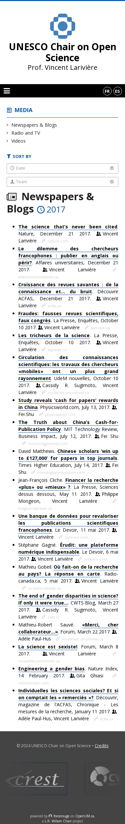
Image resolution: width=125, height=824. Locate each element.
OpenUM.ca (84, 816)
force (61, 816)
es (117, 91)
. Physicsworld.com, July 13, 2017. (68, 407)
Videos (19, 141)
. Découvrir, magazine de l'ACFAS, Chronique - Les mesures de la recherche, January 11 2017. (68, 704)
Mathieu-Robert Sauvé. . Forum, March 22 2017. (68, 631)
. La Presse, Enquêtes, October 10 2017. (68, 320)
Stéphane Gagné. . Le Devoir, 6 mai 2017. (68, 552)
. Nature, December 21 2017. (68, 233)
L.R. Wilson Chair (58, 821)
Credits (101, 746)
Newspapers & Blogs (34, 125)
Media (24, 110)
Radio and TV (26, 133)
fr (107, 91)
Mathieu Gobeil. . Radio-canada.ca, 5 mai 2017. (68, 574)
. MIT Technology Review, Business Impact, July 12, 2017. (68, 429)
